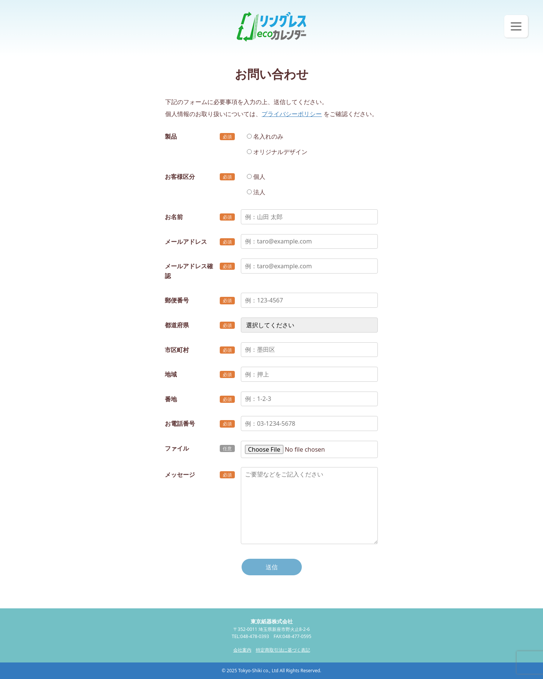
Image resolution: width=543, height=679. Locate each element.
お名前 (174, 217)
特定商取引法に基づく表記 (283, 650)
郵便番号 (177, 300)
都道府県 (177, 325)
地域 (171, 374)
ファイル (177, 448)
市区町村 (177, 350)
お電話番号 (180, 423)
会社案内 (242, 650)
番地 (171, 399)
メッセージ (180, 474)
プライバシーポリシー (292, 114)
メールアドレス (186, 241)
